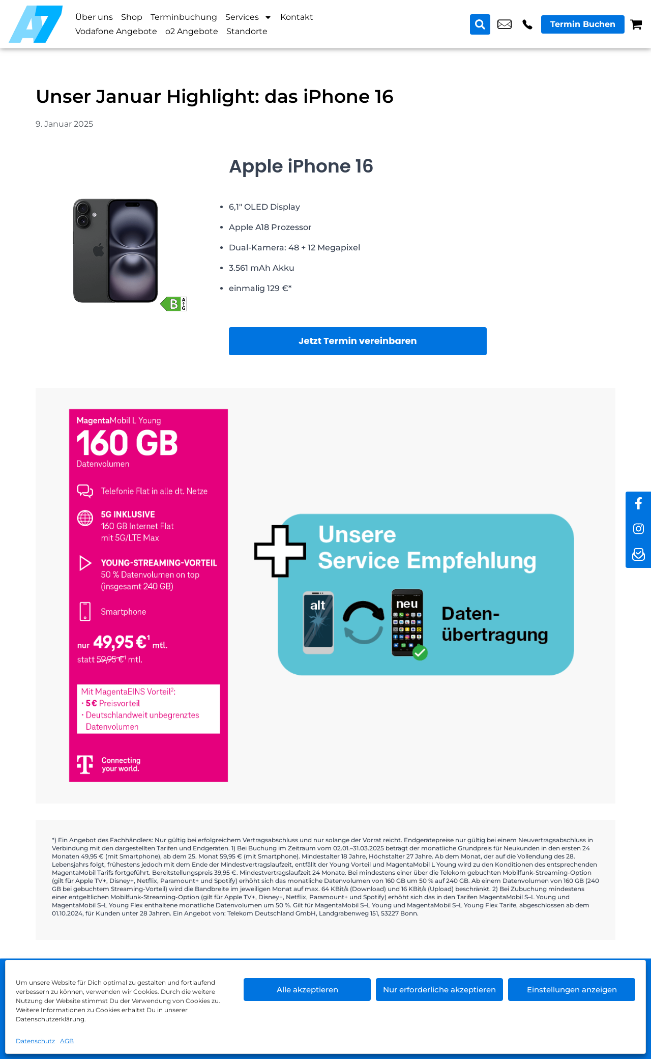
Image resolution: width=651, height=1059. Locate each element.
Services (248, 17)
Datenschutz (35, 1041)
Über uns (94, 17)
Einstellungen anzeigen (572, 989)
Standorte (247, 31)
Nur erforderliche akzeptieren (439, 989)
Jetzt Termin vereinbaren (358, 340)
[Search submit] (480, 24)
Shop (131, 17)
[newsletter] (638, 555)
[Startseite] (35, 24)
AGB (67, 1041)
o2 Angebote (191, 31)
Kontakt (296, 17)
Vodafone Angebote (116, 31)
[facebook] (638, 504)
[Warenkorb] (636, 24)
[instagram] (638, 529)
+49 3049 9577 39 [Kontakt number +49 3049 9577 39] (527, 24)
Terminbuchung (184, 17)
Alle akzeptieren (307, 989)
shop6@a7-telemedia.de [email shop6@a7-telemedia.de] (504, 24)
